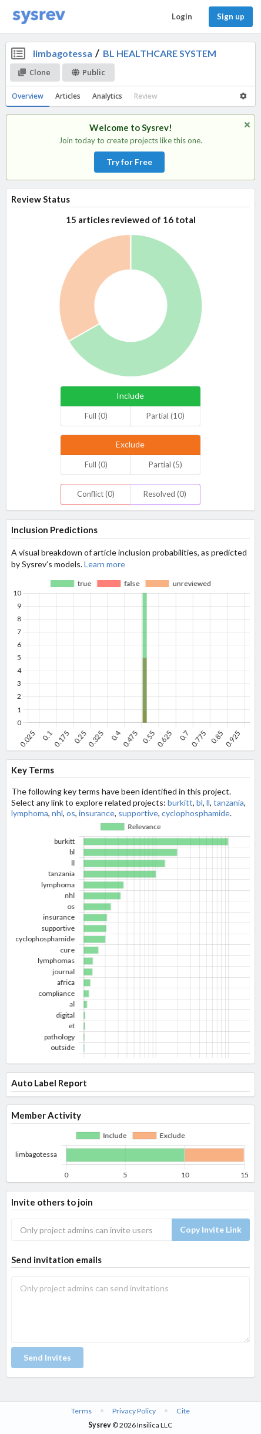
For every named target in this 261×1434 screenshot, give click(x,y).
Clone (34, 72)
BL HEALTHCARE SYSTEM (159, 53)
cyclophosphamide (196, 813)
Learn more (104, 564)
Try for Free (129, 162)
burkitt (180, 802)
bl (199, 802)
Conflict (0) (96, 494)
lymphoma (29, 813)
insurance (97, 813)
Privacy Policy (134, 1410)
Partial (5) (165, 464)
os (70, 813)
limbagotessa (62, 53)
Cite (183, 1410)
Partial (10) (165, 415)
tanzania (228, 802)
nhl (57, 813)
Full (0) (96, 415)
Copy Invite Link (211, 1229)
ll (208, 802)
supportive (138, 813)
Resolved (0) (164, 494)
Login (182, 16)
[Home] (38, 16)
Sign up (231, 16)
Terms (81, 1410)
